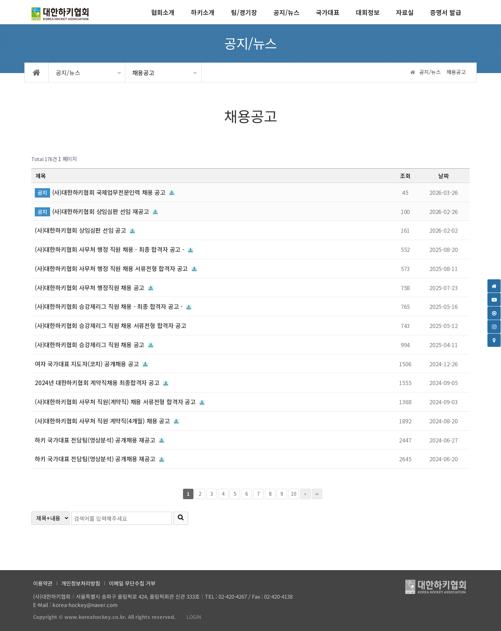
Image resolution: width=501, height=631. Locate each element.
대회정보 (368, 12)
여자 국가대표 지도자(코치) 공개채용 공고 (91, 363)
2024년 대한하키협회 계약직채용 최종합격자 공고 (101, 382)
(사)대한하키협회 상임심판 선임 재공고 (105, 211)
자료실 (405, 12)
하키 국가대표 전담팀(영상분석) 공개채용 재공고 (100, 440)
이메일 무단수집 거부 (132, 583)
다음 (305, 494)
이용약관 (43, 583)
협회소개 (163, 12)
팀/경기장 (244, 12)
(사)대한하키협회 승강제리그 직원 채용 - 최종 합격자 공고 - (113, 306)
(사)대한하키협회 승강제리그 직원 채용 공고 (94, 344)
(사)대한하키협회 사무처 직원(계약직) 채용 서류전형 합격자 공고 (120, 401)
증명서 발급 (445, 12)
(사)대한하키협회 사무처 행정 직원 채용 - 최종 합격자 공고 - (114, 249)
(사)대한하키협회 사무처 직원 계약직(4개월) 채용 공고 (107, 420)
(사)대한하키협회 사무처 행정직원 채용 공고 (94, 287)
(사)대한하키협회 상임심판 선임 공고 (85, 230)
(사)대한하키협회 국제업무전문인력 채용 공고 (113, 192)
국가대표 (328, 12)
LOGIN (190, 617)
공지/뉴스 (286, 12)
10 (292, 493)
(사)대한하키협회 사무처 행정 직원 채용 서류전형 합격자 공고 (116, 268)
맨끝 (317, 494)
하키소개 (203, 12)
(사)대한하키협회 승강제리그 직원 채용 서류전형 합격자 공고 (110, 325)
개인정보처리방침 (80, 583)
